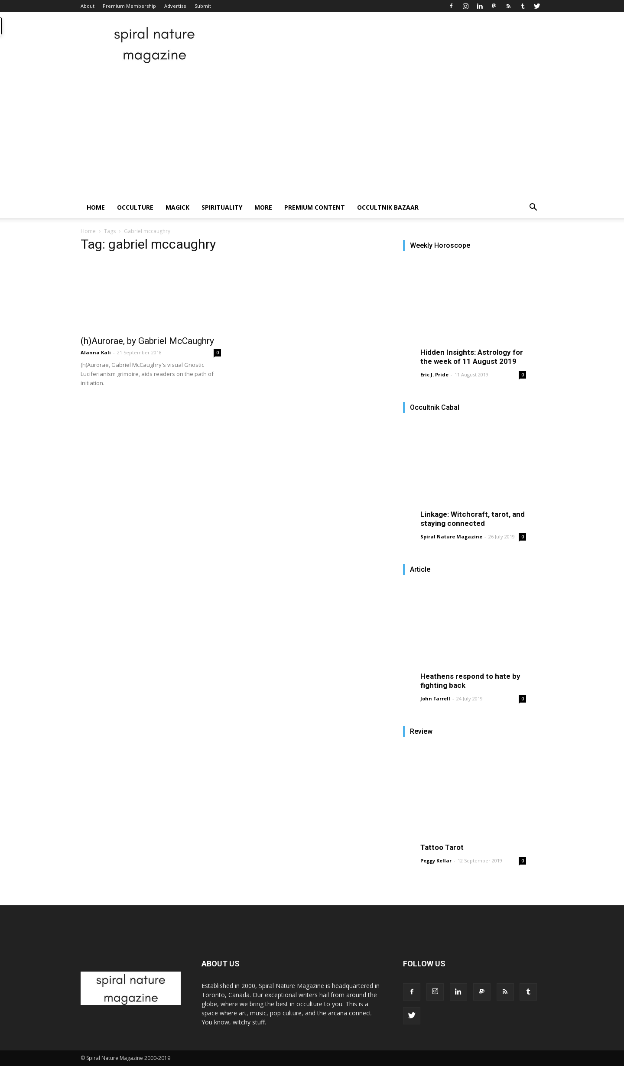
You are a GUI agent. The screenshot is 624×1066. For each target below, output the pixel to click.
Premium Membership (129, 6)
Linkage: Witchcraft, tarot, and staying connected (472, 519)
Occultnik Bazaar (388, 207)
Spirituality (222, 207)
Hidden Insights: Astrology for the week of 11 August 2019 (471, 357)
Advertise (175, 6)
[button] (533, 208)
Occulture (135, 207)
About (87, 6)
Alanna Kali (96, 352)
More (263, 207)
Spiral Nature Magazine (451, 536)
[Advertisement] (312, 132)
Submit (203, 6)
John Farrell (435, 698)
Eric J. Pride (434, 374)
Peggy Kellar (436, 860)
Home (96, 207)
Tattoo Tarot (442, 847)
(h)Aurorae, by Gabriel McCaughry (147, 341)
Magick (177, 207)
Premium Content (314, 207)
